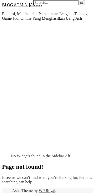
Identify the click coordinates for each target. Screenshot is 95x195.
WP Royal (47, 190)
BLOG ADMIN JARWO (22, 5)
